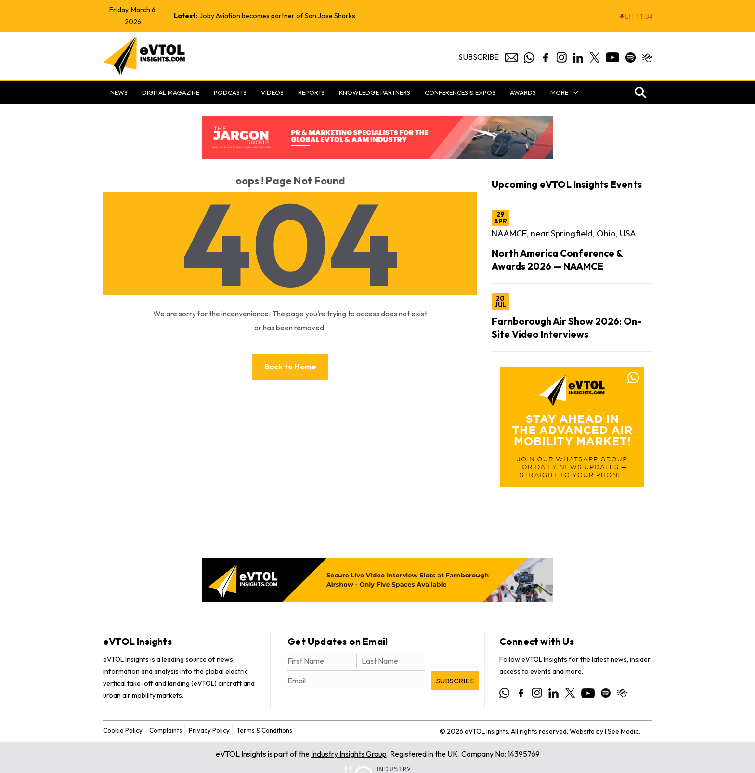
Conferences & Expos (460, 92)
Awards (523, 92)
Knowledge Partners (374, 92)
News (119, 92)
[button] (573, 92)
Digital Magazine (170, 92)
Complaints (168, 730)
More (559, 92)
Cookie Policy (123, 730)
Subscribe (478, 57)
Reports (311, 92)
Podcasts (230, 92)
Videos (272, 92)
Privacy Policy (213, 730)
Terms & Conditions (270, 730)
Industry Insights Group (349, 754)
